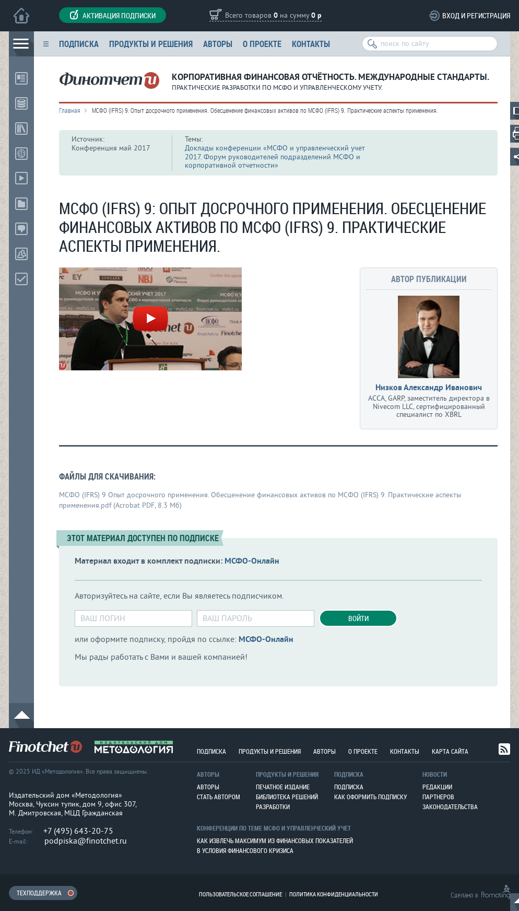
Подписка (79, 43)
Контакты (311, 43)
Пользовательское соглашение (240, 894)
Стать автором (218, 796)
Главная (69, 110)
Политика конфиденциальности (333, 894)
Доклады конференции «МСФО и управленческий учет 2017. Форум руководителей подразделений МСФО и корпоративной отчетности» (275, 157)
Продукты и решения (151, 43)
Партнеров (438, 796)
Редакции (437, 786)
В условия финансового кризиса (245, 850)
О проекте (262, 43)
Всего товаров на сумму (273, 15)
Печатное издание (283, 786)
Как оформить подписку (370, 796)
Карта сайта (450, 751)
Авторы (217, 43)
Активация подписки (112, 15)
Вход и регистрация (476, 15)
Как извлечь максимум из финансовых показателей (275, 840)
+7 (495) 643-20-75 (78, 831)
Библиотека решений (287, 796)
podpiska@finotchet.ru (85, 841)
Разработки (273, 806)
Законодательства (450, 806)
